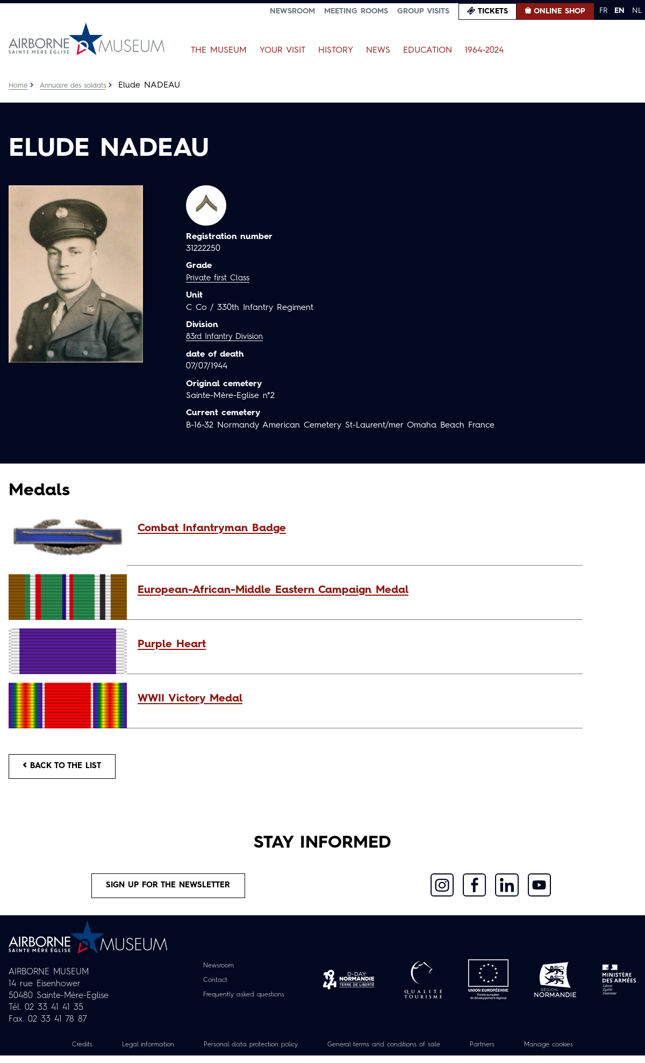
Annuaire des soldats (78, 85)
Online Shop (559, 11)
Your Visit (282, 50)
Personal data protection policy (241, 1051)
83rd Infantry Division (228, 336)
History (335, 50)
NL (637, 11)
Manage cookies (572, 1051)
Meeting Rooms (356, 11)
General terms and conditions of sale (390, 1051)
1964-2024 (484, 50)
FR (603, 11)
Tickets (493, 11)
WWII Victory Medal (190, 698)
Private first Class (220, 278)
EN (619, 11)
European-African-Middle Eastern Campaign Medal (273, 590)
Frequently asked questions (244, 1002)
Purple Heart (172, 644)
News (378, 50)
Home (19, 85)
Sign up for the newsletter (168, 891)
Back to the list (67, 768)
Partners (500, 1051)
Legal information (127, 1051)
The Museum (219, 50)
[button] (355, 528)
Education (427, 50)
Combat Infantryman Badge (212, 528)
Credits (56, 1051)
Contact (210, 987)
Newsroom (292, 11)
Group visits (423, 11)
